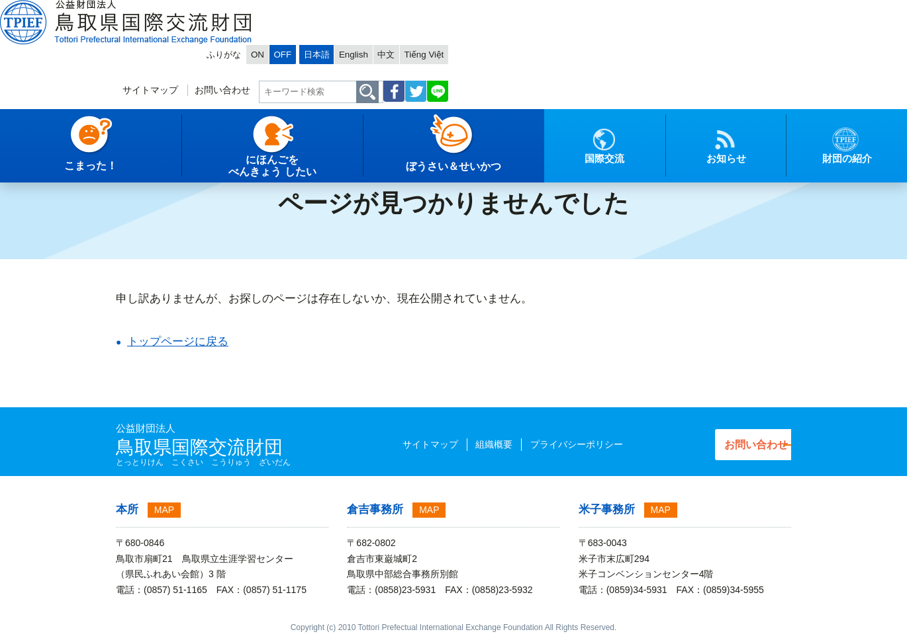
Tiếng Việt (764, 11)
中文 (722, 11)
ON (570, 11)
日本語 (642, 11)
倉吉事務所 (375, 509)
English (684, 11)
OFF (598, 11)
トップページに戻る (177, 341)
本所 (127, 509)
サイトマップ (460, 50)
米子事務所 (607, 509)
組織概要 (466, 444)
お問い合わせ (537, 50)
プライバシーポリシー (548, 444)
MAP (164, 509)
